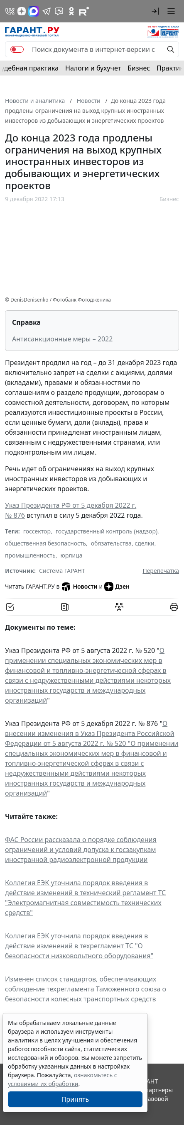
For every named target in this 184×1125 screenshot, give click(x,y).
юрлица (71, 555)
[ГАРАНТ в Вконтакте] (10, 11)
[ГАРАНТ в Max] (33, 11)
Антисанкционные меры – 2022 (62, 338)
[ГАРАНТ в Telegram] (47, 11)
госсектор (37, 531)
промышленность (30, 555)
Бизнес (139, 68)
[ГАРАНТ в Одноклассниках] (71, 11)
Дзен (117, 586)
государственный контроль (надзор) (106, 531)
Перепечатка (160, 571)
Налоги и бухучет (93, 68)
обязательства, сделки (123, 543)
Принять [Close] (75, 1099)
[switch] (17, 49)
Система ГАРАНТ (62, 571)
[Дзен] (21, 11)
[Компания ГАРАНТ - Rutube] (84, 11)
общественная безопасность (45, 543)
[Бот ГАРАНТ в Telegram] (59, 11)
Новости (79, 587)
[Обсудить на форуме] (119, 607)
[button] (155, 11)
